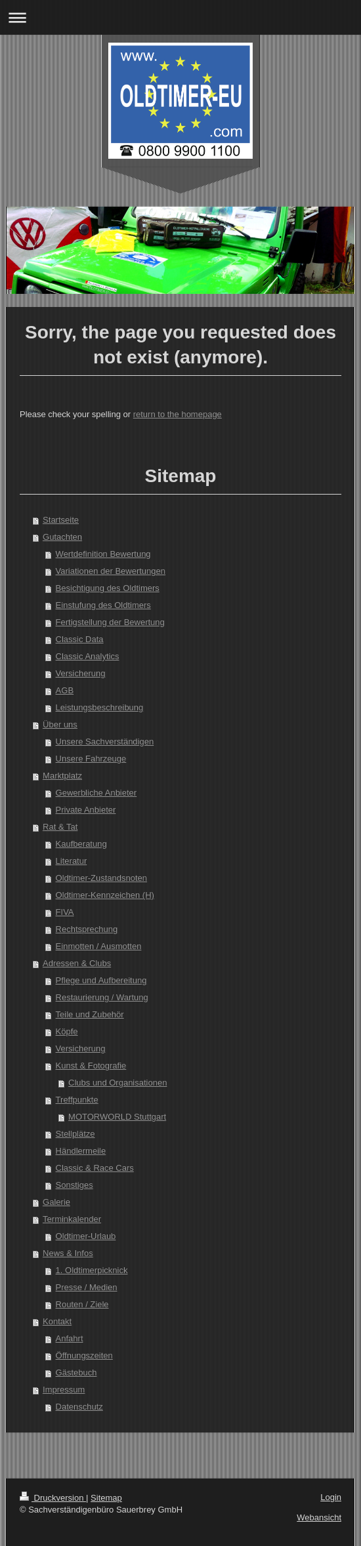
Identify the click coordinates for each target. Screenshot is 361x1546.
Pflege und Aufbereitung (101, 980)
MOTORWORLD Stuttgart (117, 1117)
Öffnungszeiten (84, 1355)
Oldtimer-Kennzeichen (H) (105, 895)
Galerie (56, 1202)
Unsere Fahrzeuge (91, 758)
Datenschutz (79, 1407)
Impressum (64, 1389)
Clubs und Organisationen (117, 1083)
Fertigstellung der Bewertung (110, 622)
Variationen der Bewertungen (110, 571)
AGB (65, 690)
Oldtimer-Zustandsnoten (101, 878)
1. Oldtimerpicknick (92, 1270)
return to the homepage (177, 414)
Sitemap (106, 1498)
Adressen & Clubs (77, 963)
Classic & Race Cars (95, 1168)
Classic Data (80, 639)
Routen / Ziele (82, 1304)
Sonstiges (74, 1185)
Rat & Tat (60, 827)
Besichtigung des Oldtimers (107, 588)
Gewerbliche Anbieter (96, 793)
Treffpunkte (77, 1100)
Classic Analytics (87, 656)
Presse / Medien (86, 1287)
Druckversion (53, 1498)
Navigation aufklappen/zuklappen (180, 17)
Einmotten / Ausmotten (99, 946)
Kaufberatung (81, 844)
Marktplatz (62, 776)
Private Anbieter (86, 810)
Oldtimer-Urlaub (86, 1236)
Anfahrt (69, 1338)
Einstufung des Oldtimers (103, 605)
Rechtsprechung (87, 929)
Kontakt (57, 1321)
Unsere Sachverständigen (105, 741)
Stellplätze (75, 1134)
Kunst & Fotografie (91, 1065)
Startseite (61, 520)
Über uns (60, 724)
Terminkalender (72, 1219)
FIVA (65, 912)
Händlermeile (81, 1151)
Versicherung (81, 673)
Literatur (71, 861)
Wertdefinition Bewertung (103, 554)
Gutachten (62, 537)
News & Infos (68, 1253)
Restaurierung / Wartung (102, 997)
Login (330, 1497)
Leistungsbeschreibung (100, 707)
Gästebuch (76, 1372)
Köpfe (67, 1031)
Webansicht (319, 1517)
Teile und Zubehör (90, 1014)
